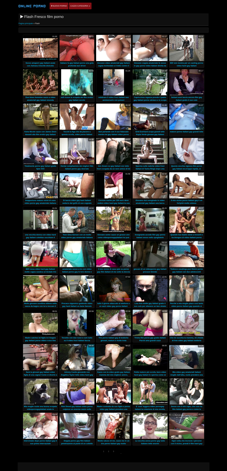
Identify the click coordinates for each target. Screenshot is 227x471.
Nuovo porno (59, 6)
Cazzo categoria (80, 6)
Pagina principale (26, 23)
